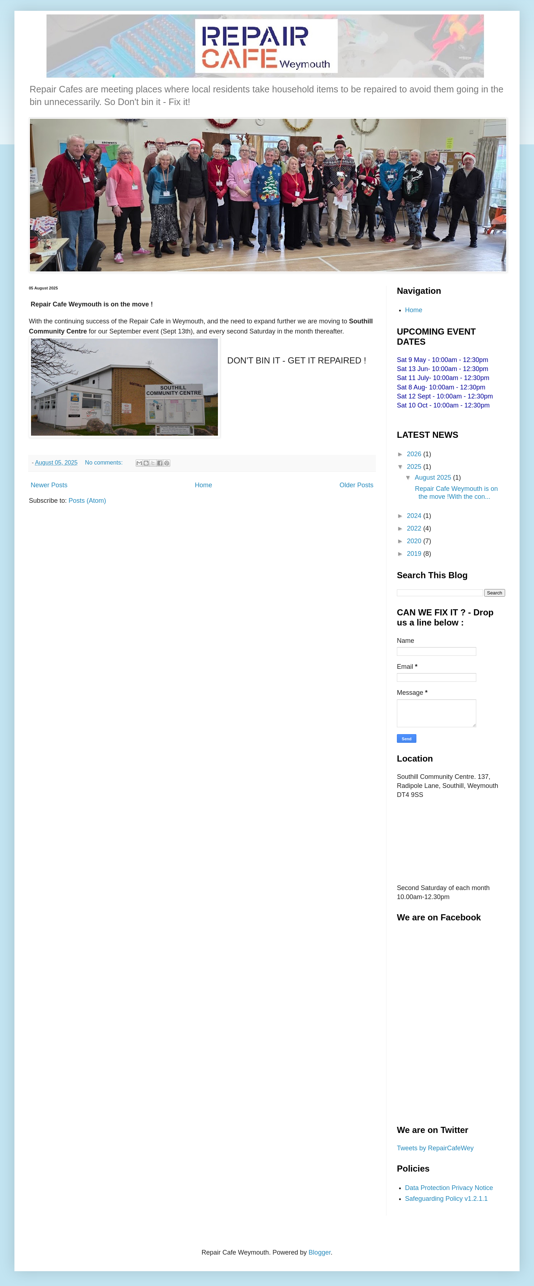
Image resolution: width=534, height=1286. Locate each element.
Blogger (319, 1252)
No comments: (104, 462)
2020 (415, 541)
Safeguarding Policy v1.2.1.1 (446, 1198)
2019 (415, 553)
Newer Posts (49, 485)
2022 (415, 528)
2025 (415, 466)
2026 (415, 454)
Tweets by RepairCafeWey (435, 1148)
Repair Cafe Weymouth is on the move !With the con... (455, 492)
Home (203, 485)
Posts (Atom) (87, 500)
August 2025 (434, 477)
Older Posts (356, 485)
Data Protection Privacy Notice (449, 1187)
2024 (415, 515)
